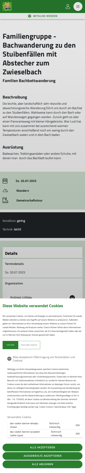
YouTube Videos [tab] (29, 345)
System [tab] (10, 345)
